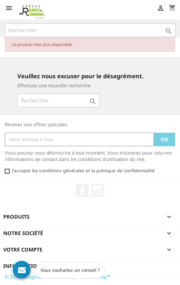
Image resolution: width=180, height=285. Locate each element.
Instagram (97, 190)
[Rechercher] (90, 30)
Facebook (82, 190)
